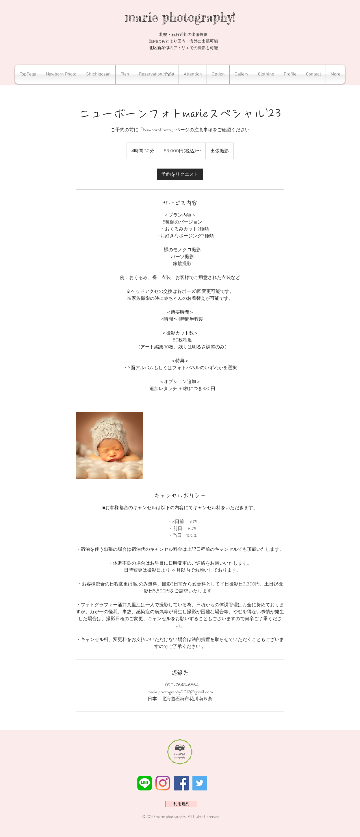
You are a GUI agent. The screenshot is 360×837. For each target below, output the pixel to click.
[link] (180, 174)
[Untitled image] (109, 445)
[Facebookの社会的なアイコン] (181, 783)
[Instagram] (162, 783)
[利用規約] (181, 804)
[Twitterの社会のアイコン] (199, 783)
